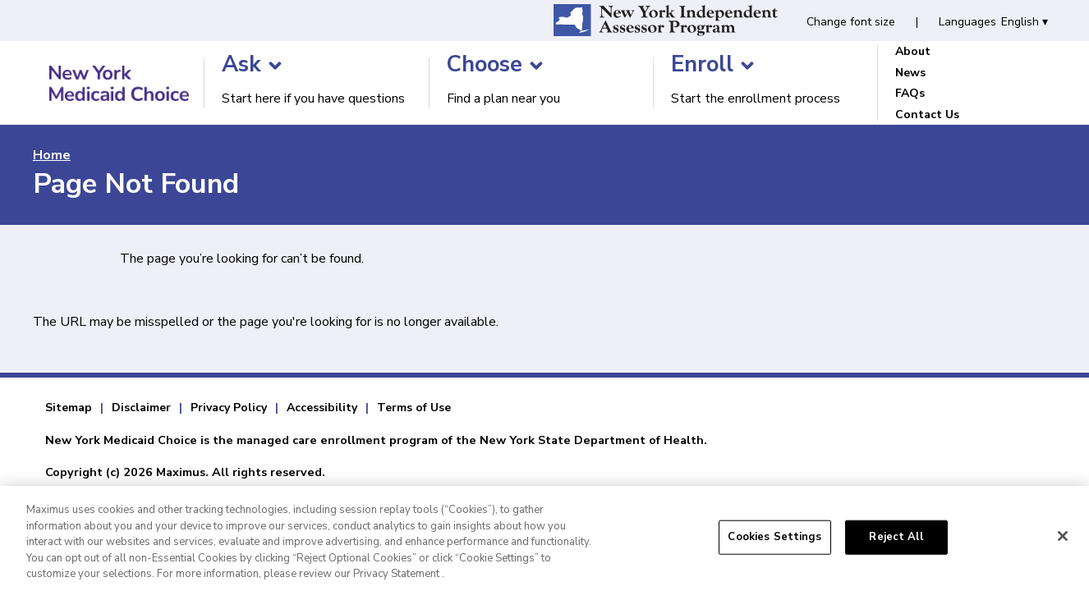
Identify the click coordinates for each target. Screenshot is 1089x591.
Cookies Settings (774, 544)
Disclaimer (141, 407)
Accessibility (322, 407)
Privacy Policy (229, 407)
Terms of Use (414, 407)
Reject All (895, 544)
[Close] (1063, 543)
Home (52, 155)
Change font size (850, 22)
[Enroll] (747, 66)
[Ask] (275, 66)
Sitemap (68, 407)
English (1024, 22)
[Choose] (536, 66)
